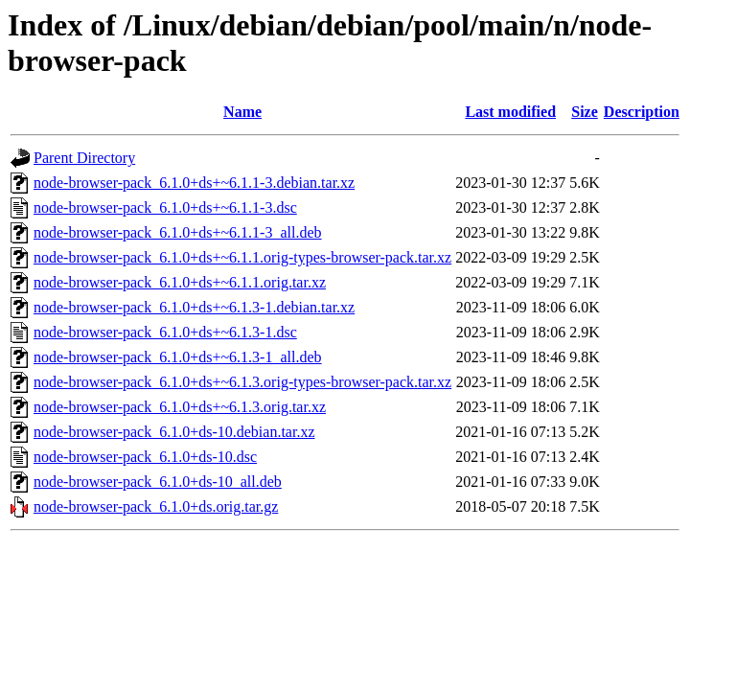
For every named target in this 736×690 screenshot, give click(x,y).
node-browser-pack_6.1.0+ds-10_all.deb (158, 481)
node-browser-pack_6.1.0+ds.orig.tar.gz (156, 506)
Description (641, 112)
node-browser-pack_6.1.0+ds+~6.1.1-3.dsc (165, 207)
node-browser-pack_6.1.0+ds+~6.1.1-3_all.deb (178, 232)
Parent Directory (84, 158)
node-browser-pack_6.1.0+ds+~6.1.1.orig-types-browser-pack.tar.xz (242, 257)
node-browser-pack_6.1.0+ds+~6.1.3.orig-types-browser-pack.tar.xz (242, 382)
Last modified (510, 112)
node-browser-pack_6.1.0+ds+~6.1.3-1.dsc (165, 332)
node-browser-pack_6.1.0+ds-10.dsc (145, 456)
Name (242, 112)
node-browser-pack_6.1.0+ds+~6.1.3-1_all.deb (178, 357)
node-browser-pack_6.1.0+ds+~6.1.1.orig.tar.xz (180, 282)
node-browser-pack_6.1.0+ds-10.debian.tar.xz (174, 432)
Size (584, 112)
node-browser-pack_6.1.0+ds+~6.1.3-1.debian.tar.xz (194, 307)
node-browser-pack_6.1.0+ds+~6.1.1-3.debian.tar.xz (194, 182)
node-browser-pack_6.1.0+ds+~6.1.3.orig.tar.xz (180, 407)
